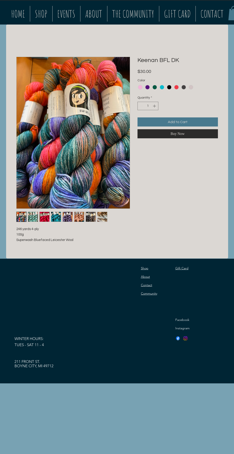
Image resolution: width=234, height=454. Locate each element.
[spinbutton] (148, 106)
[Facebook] (178, 338)
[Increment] (155, 106)
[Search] (223, 12)
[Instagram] (185, 338)
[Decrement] (141, 106)
